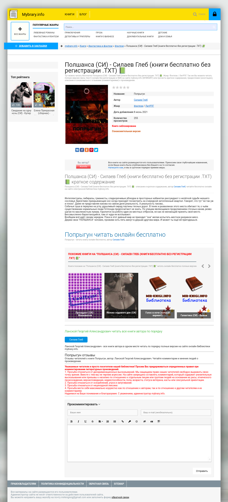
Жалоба (83, 166)
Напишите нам (115, 167)
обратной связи (120, 497)
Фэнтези (138, 106)
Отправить (202, 471)
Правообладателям (23, 483)
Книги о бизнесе (105, 36)
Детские (162, 33)
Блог (83, 14)
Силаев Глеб (141, 100)
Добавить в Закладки (31, 46)
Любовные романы (44, 33)
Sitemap (119, 483)
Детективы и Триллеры (77, 36)
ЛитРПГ (149, 106)
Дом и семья (165, 36)
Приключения (72, 33)
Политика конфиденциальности (62, 483)
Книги (69, 14)
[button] (71, 421)
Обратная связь (99, 483)
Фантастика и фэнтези (46, 36)
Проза (99, 33)
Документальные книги (140, 36)
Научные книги (135, 33)
